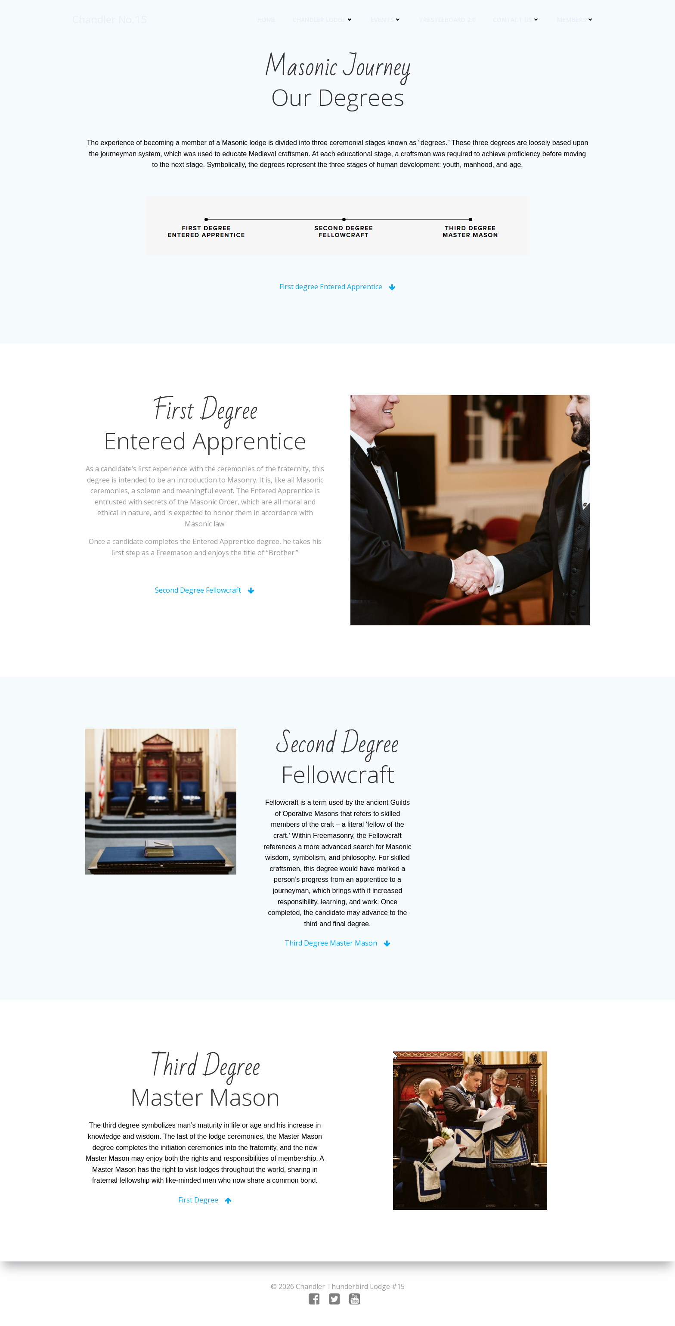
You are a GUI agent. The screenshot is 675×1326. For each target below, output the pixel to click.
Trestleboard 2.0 (447, 19)
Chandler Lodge (323, 19)
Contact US (516, 19)
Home (266, 19)
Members (575, 19)
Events (386, 19)
